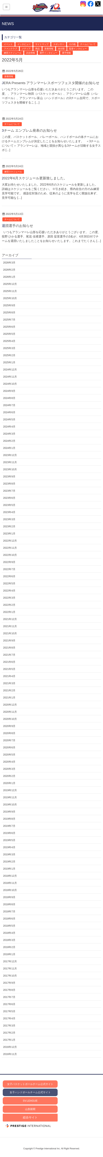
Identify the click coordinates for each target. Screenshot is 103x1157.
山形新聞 (30, 1109)
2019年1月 (9, 868)
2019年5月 (9, 840)
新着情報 (48, 48)
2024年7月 (9, 405)
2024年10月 (10, 383)
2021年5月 (9, 669)
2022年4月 (9, 590)
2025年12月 (10, 283)
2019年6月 (9, 833)
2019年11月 (10, 797)
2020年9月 (9, 726)
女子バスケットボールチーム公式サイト (30, 1084)
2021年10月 (10, 633)
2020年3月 (9, 768)
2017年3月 (9, 1025)
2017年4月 (9, 1018)
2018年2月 (9, 947)
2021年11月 (10, 626)
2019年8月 (9, 818)
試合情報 (30, 53)
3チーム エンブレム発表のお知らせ (29, 130)
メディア (26, 48)
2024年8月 (9, 398)
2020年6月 (9, 747)
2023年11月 (10, 462)
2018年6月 (9, 918)
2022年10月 (10, 554)
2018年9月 (9, 897)
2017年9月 (9, 982)
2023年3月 (9, 519)
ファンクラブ (10, 48)
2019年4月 (9, 847)
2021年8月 (9, 647)
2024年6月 (9, 412)
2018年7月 (9, 911)
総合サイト (30, 1117)
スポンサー (58, 44)
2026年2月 (9, 269)
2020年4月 (9, 761)
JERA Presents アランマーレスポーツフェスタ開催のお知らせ (50, 83)
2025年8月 (9, 312)
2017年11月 (10, 968)
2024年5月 (9, 419)
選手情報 (66, 53)
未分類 (61, 48)
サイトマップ (41, 44)
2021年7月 (9, 654)
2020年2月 (9, 776)
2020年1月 (9, 783)
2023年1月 (9, 533)
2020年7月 (9, 740)
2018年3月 (9, 940)
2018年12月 (10, 875)
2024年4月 (9, 426)
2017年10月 (10, 975)
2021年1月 (9, 697)
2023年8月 (9, 483)
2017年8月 (9, 989)
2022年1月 (9, 611)
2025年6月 (9, 326)
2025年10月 (10, 298)
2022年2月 (9, 604)
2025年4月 (9, 341)
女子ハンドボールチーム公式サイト (30, 1092)
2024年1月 (9, 447)
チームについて (87, 44)
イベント (8, 44)
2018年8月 (9, 904)
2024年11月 (10, 376)
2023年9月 (9, 476)
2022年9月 (9, 562)
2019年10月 (10, 804)
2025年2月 (9, 355)
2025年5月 (9, 333)
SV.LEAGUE (30, 1100)
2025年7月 (9, 319)
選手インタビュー (48, 53)
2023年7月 (9, 490)
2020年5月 (9, 754)
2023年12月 (10, 455)
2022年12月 (10, 540)
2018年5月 (9, 925)
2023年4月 (9, 512)
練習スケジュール (12, 53)
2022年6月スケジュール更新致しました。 (34, 178)
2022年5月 (9, 583)
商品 (37, 48)
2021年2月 (9, 690)
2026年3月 (9, 262)
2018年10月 (10, 890)
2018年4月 (9, 932)
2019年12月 (10, 790)
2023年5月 (9, 505)
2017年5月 (9, 1011)
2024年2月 (9, 440)
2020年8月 (9, 733)
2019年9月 (9, 811)
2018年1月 (9, 954)
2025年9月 (9, 305)
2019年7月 (9, 825)
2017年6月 (9, 1004)
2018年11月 (10, 882)
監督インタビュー (78, 48)
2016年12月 (10, 1046)
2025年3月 (9, 348)
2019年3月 (9, 854)
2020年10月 (10, 718)
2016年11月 (10, 1054)
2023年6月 (9, 497)
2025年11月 (10, 291)
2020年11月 (10, 711)
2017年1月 (9, 1039)
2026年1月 (9, 276)
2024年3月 (9, 433)
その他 (72, 44)
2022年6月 (9, 576)
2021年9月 (9, 640)
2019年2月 (9, 861)
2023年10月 (10, 469)
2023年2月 (9, 526)
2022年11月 (10, 547)
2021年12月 (10, 619)
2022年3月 (9, 597)
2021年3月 (9, 683)
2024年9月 (9, 390)
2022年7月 (9, 569)
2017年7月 (9, 997)
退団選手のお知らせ (17, 226)
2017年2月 (9, 1032)
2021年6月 (9, 661)
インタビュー (24, 44)
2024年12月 (10, 369)
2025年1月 (9, 362)
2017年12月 (10, 961)
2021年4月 (9, 676)
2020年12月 (10, 704)
